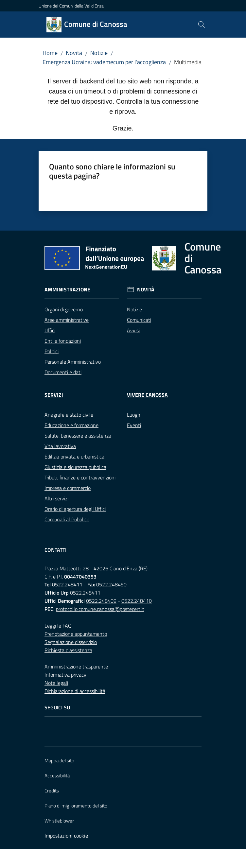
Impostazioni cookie (66, 836)
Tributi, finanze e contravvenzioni (79, 477)
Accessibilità (57, 775)
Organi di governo (63, 309)
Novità (74, 52)
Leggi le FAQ (58, 626)
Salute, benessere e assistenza (77, 436)
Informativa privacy (65, 675)
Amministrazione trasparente (76, 666)
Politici (51, 351)
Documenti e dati (62, 372)
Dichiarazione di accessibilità (74, 691)
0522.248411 (67, 584)
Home (50, 52)
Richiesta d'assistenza (68, 650)
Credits (51, 790)
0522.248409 (101, 601)
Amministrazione (67, 289)
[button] (201, 24)
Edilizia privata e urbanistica (74, 456)
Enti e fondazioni (62, 341)
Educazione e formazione (71, 425)
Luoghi (134, 415)
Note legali (56, 683)
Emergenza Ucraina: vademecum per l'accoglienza (104, 62)
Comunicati (139, 320)
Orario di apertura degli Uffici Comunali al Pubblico (75, 514)
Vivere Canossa (147, 395)
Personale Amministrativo (72, 362)
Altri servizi (56, 498)
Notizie (99, 52)
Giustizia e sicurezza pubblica (75, 467)
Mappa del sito (59, 760)
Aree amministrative (66, 320)
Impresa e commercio (67, 488)
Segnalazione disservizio (70, 642)
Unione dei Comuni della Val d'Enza (71, 5)
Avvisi (133, 330)
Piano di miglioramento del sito (75, 805)
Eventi (134, 425)
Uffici (49, 330)
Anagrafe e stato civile (68, 415)
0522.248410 (136, 601)
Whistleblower (59, 820)
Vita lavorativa (60, 446)
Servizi (53, 395)
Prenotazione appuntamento (75, 634)
